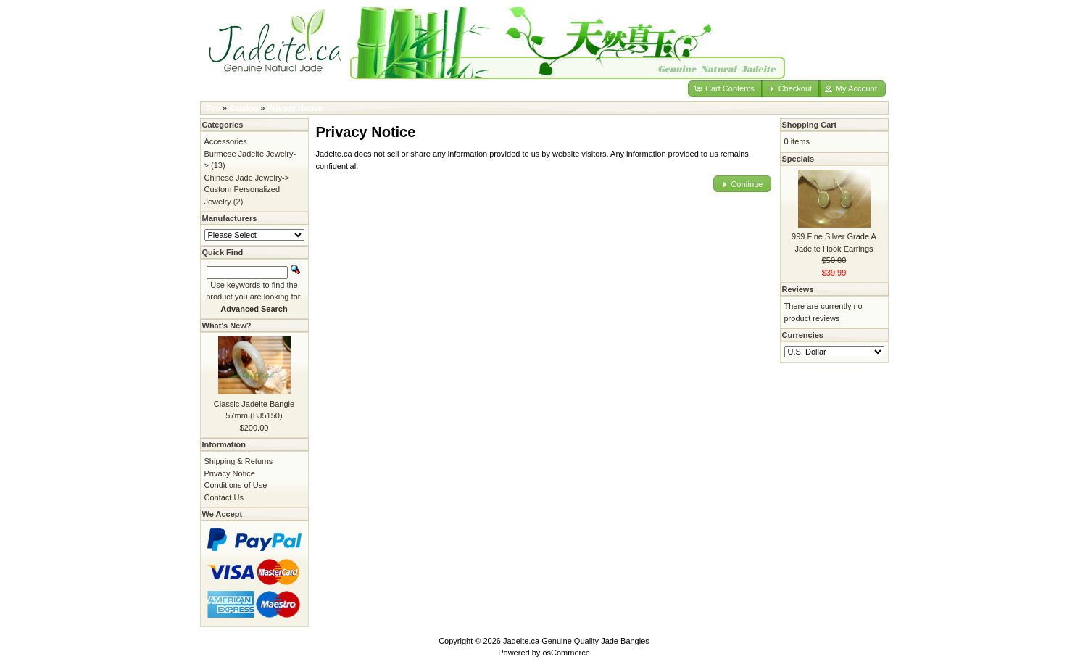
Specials (798, 158)
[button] (725, 88)
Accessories (225, 141)
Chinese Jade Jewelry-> (247, 177)
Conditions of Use (235, 485)
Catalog (243, 108)
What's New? (227, 325)
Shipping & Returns (238, 461)
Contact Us (224, 497)
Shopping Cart (809, 124)
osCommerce (565, 652)
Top (213, 108)
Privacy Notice (295, 108)
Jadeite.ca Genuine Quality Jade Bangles (576, 641)
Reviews (798, 289)
